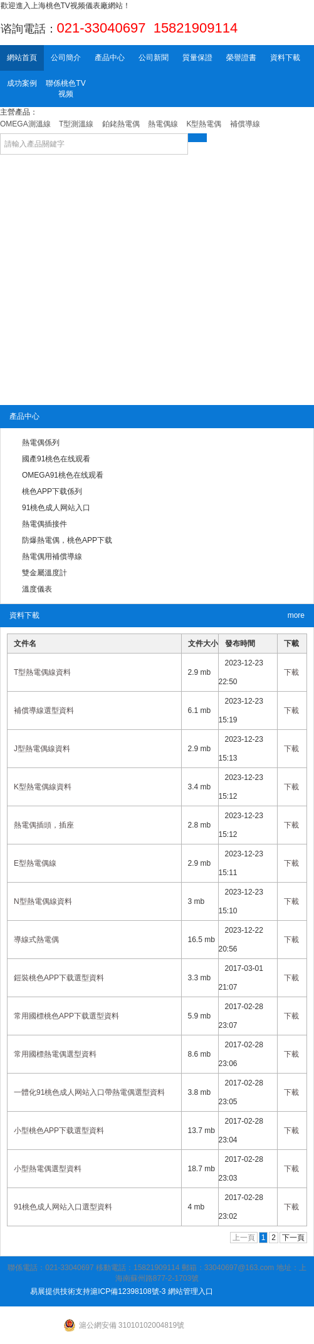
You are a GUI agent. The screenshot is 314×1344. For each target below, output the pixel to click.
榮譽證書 (241, 57)
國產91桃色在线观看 (56, 458)
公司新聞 (154, 57)
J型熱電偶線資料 (42, 748)
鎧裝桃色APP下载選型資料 (59, 977)
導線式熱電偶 (36, 939)
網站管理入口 (190, 1291)
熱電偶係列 (41, 442)
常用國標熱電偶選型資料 (55, 1054)
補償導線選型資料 (44, 710)
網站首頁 (22, 57)
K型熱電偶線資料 (42, 786)
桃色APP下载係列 (52, 491)
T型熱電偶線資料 (42, 672)
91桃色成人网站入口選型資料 (63, 1207)
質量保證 (197, 57)
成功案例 (22, 83)
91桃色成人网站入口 (56, 507)
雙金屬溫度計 (44, 572)
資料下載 (285, 57)
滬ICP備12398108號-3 (127, 1291)
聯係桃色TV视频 (65, 88)
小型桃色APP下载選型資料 (59, 1130)
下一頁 (293, 1237)
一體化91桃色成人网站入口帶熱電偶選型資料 (89, 1092)
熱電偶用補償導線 (52, 556)
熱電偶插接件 (44, 524)
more (296, 615)
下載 (291, 672)
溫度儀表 (37, 589)
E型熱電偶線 (35, 863)
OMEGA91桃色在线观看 (62, 475)
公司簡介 (66, 57)
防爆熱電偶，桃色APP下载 (67, 540)
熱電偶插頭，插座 (44, 825)
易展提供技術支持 (60, 1291)
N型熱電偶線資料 (43, 901)
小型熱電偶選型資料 (47, 1168)
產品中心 (110, 57)
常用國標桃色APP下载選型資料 (66, 1016)
